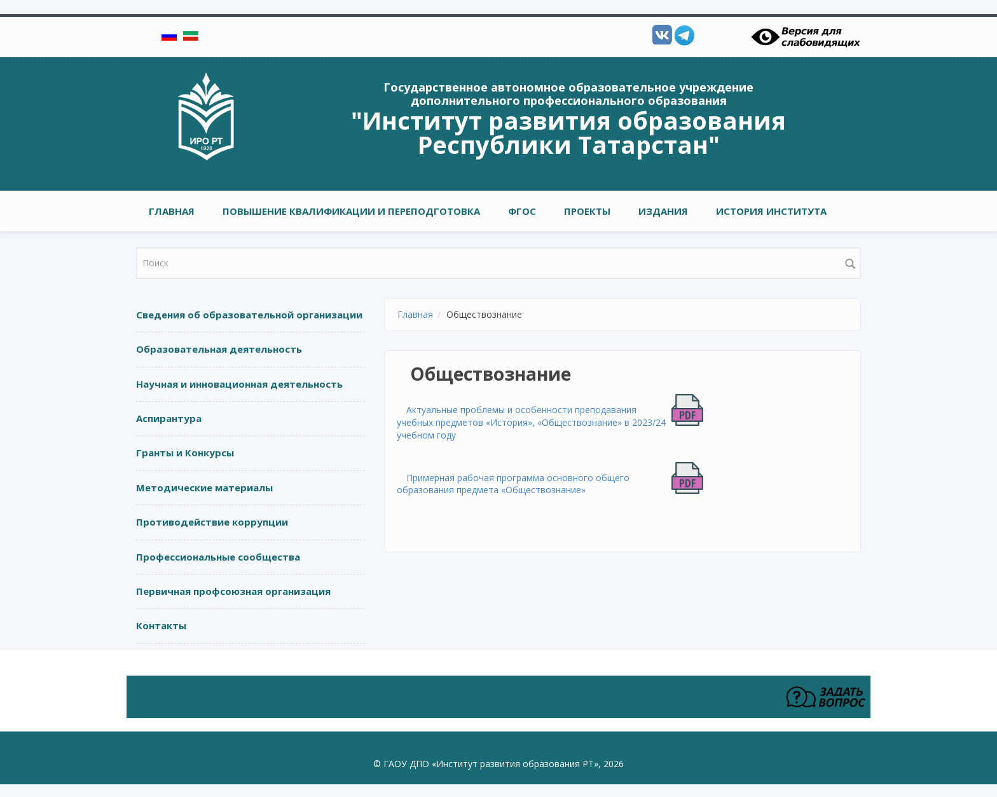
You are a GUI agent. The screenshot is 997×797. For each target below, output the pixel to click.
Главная (172, 211)
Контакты (161, 625)
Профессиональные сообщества (218, 556)
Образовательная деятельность (219, 349)
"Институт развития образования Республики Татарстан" (568, 132)
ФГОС (522, 211)
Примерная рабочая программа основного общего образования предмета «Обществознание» (513, 484)
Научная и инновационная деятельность (239, 384)
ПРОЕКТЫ (587, 211)
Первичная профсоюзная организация (233, 591)
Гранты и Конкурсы (185, 452)
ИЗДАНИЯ (663, 211)
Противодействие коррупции (212, 521)
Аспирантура (169, 418)
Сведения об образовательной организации (249, 314)
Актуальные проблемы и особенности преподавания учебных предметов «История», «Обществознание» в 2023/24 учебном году (531, 422)
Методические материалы (204, 487)
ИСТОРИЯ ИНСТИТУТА (771, 211)
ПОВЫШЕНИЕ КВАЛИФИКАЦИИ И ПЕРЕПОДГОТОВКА (351, 211)
